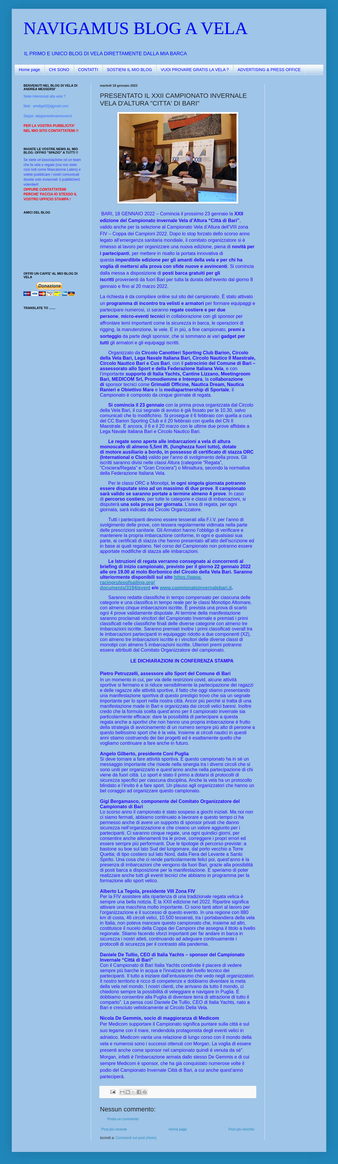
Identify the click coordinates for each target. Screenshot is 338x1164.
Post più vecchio (241, 1129)
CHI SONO (59, 69)
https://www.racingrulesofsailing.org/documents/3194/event (151, 582)
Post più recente (114, 1129)
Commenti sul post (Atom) (136, 1138)
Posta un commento (123, 1119)
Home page (29, 69)
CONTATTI (88, 69)
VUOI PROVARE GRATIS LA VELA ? (195, 69)
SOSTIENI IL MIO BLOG (129, 69)
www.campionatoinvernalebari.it (196, 587)
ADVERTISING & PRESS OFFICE (268, 69)
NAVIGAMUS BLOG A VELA (136, 28)
